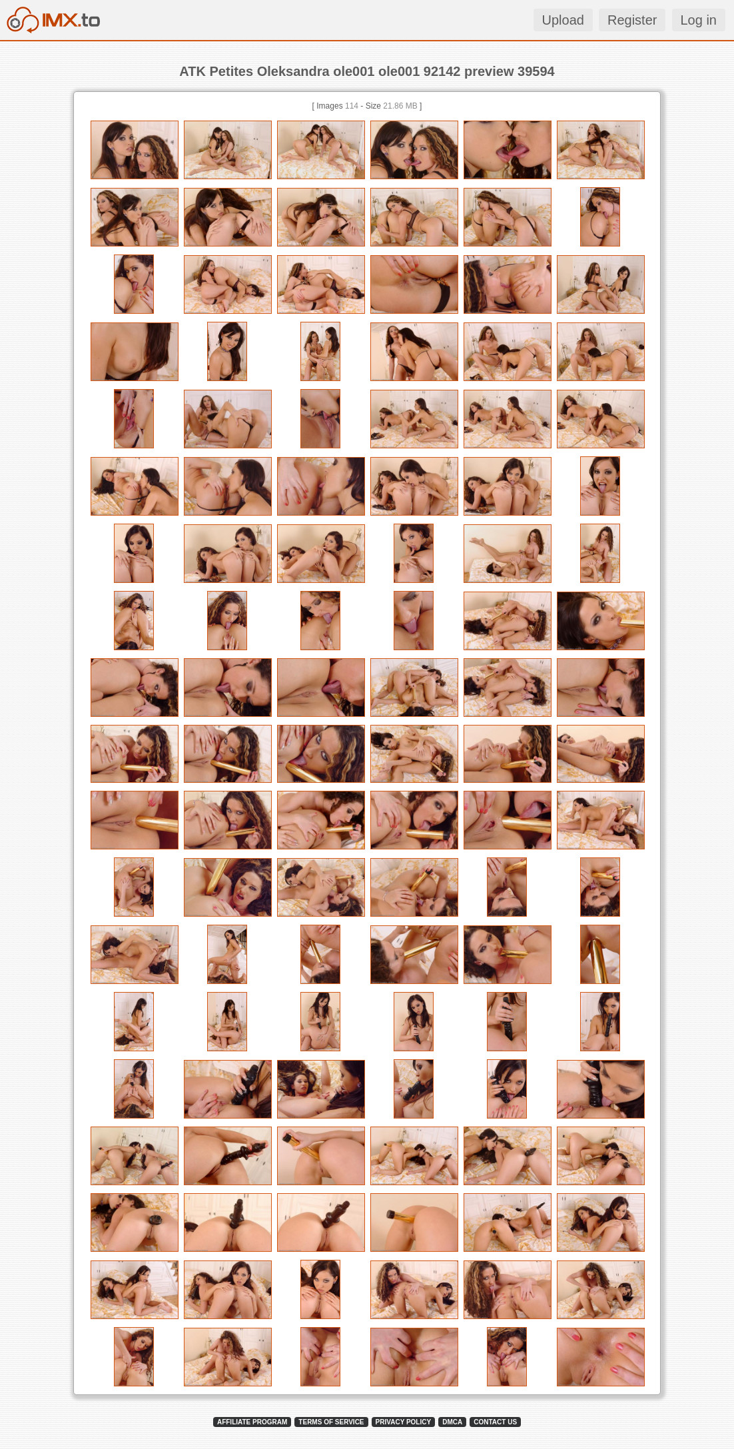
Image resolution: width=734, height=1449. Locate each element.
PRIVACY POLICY (404, 1422)
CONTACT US (495, 1422)
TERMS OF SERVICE (331, 1422)
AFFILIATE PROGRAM (252, 1422)
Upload (563, 20)
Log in (699, 20)
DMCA (452, 1422)
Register (632, 20)
